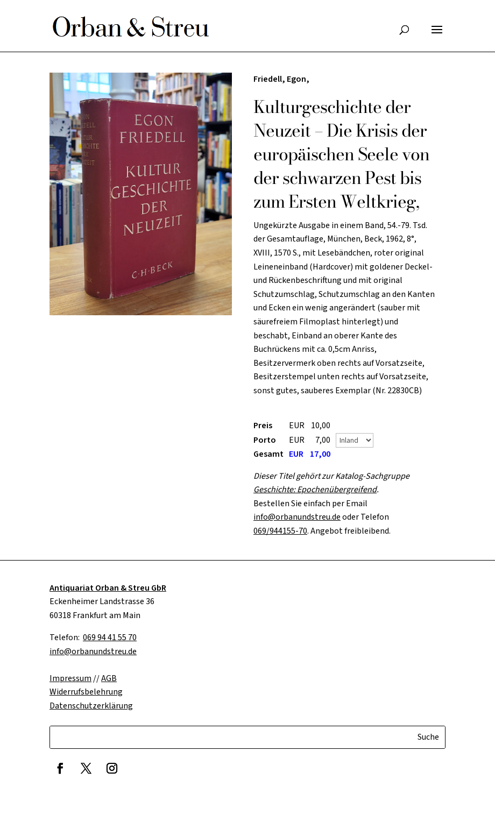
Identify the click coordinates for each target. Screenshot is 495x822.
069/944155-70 (280, 531)
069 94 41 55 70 (110, 637)
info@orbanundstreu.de (297, 517)
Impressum (70, 678)
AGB (109, 678)
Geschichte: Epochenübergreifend (315, 489)
